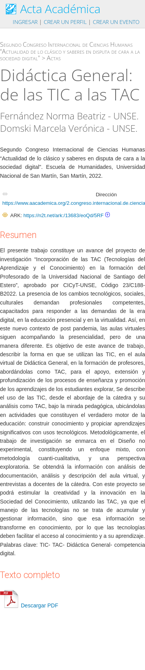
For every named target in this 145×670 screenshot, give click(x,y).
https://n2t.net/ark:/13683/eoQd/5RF (63, 215)
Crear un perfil (65, 22)
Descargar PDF (29, 605)
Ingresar (25, 22)
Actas (54, 58)
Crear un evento (116, 22)
